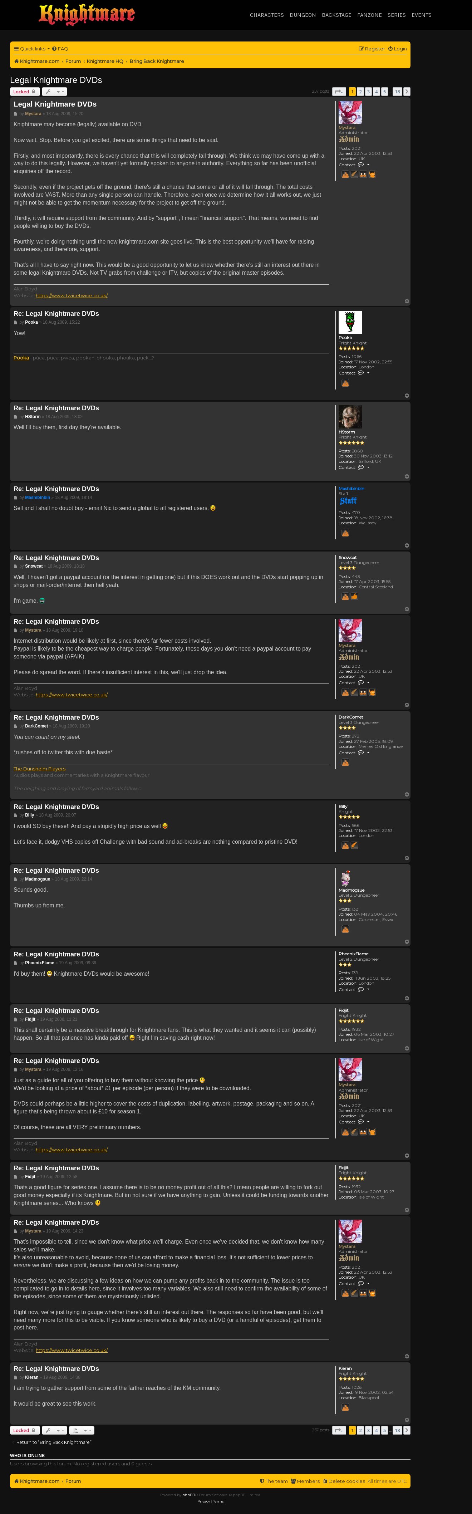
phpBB (188, 1495)
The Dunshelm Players (39, 768)
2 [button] (360, 91)
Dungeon (303, 14)
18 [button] (397, 91)
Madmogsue (351, 890)
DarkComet (351, 717)
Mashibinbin (351, 488)
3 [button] (368, 91)
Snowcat (348, 557)
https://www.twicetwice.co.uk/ (72, 295)
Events (422, 14)
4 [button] (376, 91)
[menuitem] (59, 49)
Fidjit (344, 1010)
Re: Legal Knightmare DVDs (56, 313)
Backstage (336, 14)
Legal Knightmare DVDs (56, 80)
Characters (267, 14)
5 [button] (384, 91)
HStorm (347, 432)
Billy (343, 806)
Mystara (347, 127)
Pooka (345, 337)
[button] (339, 91)
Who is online (27, 1455)
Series (397, 14)
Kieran (345, 1368)
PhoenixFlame (353, 953)
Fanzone (369, 14)
